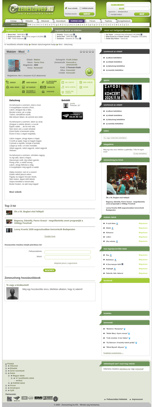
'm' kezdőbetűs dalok (24, 378)
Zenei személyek (17, 371)
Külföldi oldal (77, 21)
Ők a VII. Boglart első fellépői (29, 211)
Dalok (12, 373)
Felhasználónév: (35, 251)
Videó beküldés (30, 82)
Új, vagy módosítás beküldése (115, 138)
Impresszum (137, 399)
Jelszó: (39, 256)
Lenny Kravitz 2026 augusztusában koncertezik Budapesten (44, 229)
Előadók (29, 21)
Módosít (13, 82)
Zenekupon (15, 388)
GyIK (12, 390)
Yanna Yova (39, 62)
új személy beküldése (114, 70)
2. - (26, 36)
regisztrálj (139, 369)
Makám (37, 60)
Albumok (45, 21)
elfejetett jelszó (60, 263)
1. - (17, 34)
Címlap (13, 21)
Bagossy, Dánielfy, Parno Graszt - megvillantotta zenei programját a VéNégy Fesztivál (48, 222)
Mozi (20, 381)
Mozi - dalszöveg (65, 44)
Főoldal (10, 364)
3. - (16, 38)
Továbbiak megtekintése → (113, 353)
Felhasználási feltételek (117, 399)
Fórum (92, 21)
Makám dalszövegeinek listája (43, 44)
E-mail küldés (13, 87)
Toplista (108, 21)
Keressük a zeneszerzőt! (71, 63)
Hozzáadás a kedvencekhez (30, 91)
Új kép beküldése (140, 153)
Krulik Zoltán (71, 60)
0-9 (29, 25)
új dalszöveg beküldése (115, 66)
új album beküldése (114, 58)
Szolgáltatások (124, 21)
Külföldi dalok (19, 383)
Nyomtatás (49, 91)
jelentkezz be (125, 369)
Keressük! (38, 68)
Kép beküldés (30, 87)
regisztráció (72, 263)
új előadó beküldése (114, 62)
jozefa (72, 103)
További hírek (49, 236)
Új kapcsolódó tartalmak (49, 82)
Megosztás (49, 87)
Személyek (61, 21)
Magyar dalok (19, 376)
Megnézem (143, 223)
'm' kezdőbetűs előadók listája (16, 44)
